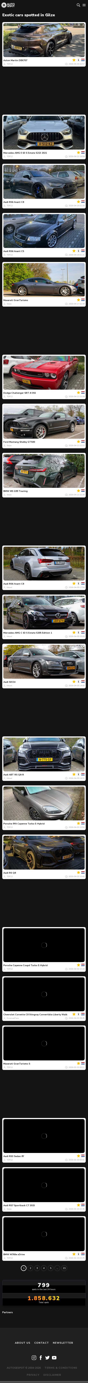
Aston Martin (10, 60)
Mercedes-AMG (11, 152)
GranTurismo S (22, 1063)
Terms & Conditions (61, 1368)
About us (22, 1343)
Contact (41, 1343)
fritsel (9, 587)
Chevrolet (8, 1014)
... (57, 1268)
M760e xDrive (17, 1254)
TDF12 (10, 64)
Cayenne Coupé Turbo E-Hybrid (30, 965)
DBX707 (23, 60)
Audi (5, 202)
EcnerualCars (13, 1018)
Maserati (8, 300)
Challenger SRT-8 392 (23, 392)
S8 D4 (12, 682)
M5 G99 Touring (19, 491)
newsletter (63, 1343)
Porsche (7, 823)
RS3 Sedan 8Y (16, 1156)
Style (9, 304)
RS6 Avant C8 (16, 202)
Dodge (7, 392)
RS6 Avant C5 (16, 251)
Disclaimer (52, 1375)
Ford (5, 441)
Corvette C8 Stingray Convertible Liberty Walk (41, 1014)
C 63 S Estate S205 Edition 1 (36, 632)
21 (64, 1268)
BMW (6, 491)
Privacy (33, 1375)
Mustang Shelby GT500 (22, 441)
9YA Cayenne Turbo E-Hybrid (29, 823)
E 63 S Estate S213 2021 (34, 152)
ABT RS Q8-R (16, 774)
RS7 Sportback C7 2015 (22, 1205)
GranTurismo (21, 300)
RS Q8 (12, 872)
